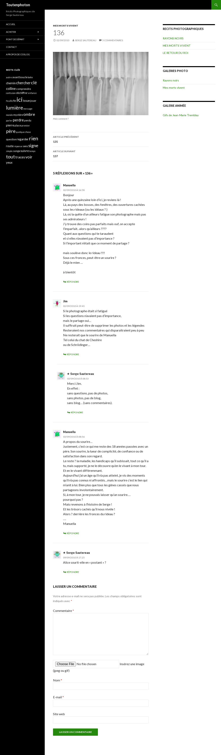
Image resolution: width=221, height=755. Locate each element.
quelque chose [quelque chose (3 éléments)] (23, 132)
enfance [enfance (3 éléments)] (32, 93)
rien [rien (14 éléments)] (33, 138)
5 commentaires (112, 40)
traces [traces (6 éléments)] (20, 157)
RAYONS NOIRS (173, 38)
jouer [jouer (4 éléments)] (33, 100)
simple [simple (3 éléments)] (9, 151)
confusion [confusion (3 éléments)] (11, 93)
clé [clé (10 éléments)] (34, 82)
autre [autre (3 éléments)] (9, 77)
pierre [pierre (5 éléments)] (10, 125)
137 (100, 153)
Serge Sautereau (85, 40)
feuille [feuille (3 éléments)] (9, 101)
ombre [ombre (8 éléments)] (29, 114)
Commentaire (63, 610)
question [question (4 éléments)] (11, 139)
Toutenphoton (18, 5)
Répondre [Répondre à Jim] (73, 354)
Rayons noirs (171, 80)
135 (100, 138)
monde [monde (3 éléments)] (9, 115)
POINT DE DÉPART (15, 39)
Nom (57, 680)
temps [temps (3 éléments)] (32, 151)
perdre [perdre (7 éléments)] (18, 120)
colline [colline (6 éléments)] (11, 88)
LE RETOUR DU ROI (175, 52)
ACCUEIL (10, 24)
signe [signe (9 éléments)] (33, 145)
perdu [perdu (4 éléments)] (27, 120)
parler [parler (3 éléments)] (9, 120)
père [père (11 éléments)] (11, 131)
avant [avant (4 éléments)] (15, 77)
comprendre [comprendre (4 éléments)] (23, 88)
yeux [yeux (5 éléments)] (9, 162)
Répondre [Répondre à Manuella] (73, 281)
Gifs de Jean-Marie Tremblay (181, 115)
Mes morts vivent (174, 87)
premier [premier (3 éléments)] (25, 125)
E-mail (58, 697)
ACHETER (11, 32)
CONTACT (11, 47)
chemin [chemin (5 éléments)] (11, 83)
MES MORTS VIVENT (65, 25)
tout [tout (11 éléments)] (10, 156)
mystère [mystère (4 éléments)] (18, 114)
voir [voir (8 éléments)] (28, 157)
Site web (59, 714)
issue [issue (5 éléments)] (26, 100)
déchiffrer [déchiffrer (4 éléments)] (22, 92)
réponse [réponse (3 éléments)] (18, 146)
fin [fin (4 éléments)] (14, 100)
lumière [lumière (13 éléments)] (14, 108)
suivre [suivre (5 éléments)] (25, 151)
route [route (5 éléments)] (9, 146)
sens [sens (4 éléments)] (25, 146)
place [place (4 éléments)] (18, 125)
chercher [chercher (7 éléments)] (23, 83)
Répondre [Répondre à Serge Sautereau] (77, 412)
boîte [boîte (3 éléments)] (30, 77)
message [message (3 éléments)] (27, 108)
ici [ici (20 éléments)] (20, 99)
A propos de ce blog (18, 54)
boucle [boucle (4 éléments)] (23, 77)
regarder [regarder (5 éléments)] (23, 139)
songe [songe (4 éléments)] (16, 151)
